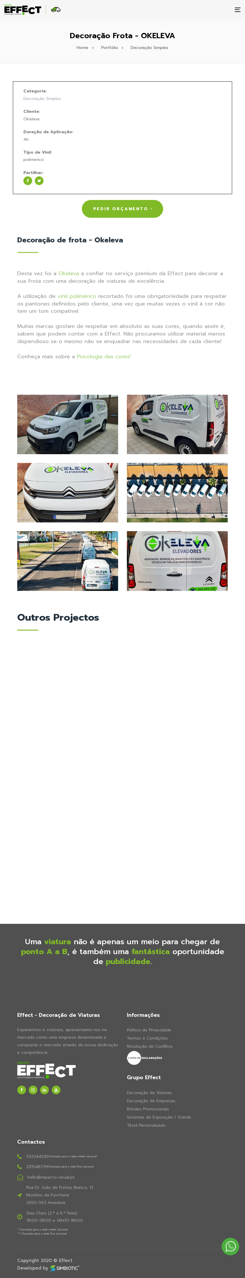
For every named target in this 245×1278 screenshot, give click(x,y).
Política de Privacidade (149, 1030)
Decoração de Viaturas (149, 1093)
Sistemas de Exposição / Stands (159, 1117)
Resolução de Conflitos (150, 1046)
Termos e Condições (147, 1038)
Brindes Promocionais (148, 1109)
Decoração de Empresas (151, 1101)
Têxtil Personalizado (146, 1125)
